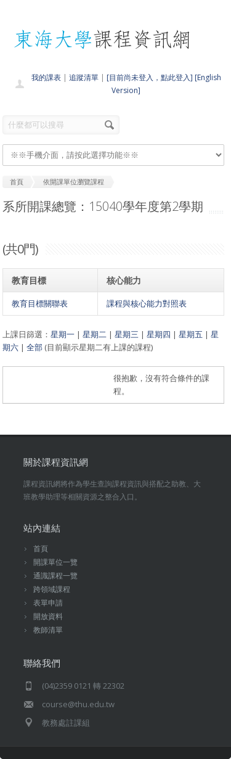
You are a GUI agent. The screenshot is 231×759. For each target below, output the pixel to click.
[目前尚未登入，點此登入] (150, 77)
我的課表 (46, 77)
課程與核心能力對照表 (147, 303)
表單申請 (48, 602)
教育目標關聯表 (40, 303)
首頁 (40, 548)
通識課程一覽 (55, 575)
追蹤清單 (84, 77)
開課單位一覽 (55, 562)
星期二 (95, 334)
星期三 (127, 334)
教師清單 (48, 630)
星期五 (191, 334)
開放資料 (48, 616)
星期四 (159, 334)
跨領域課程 (51, 589)
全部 (34, 347)
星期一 (63, 334)
